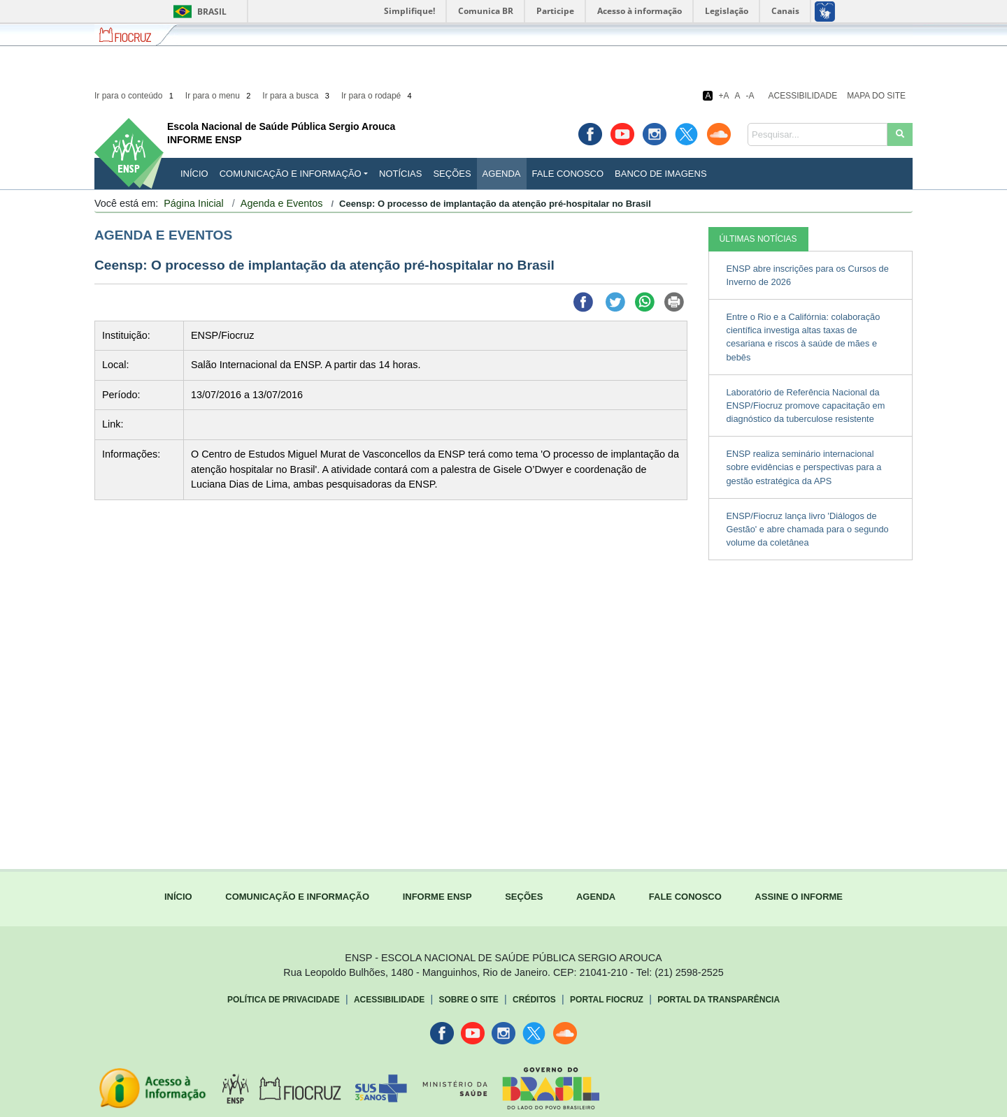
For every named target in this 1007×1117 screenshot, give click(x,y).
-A (750, 96)
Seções (452, 173)
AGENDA (595, 896)
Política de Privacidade (283, 1000)
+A (723, 96)
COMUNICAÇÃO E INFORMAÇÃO (297, 896)
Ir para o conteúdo (135, 96)
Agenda (502, 173)
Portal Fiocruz (606, 1000)
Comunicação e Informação (291, 173)
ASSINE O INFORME (799, 896)
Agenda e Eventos (282, 203)
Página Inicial (194, 203)
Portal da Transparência (718, 1000)
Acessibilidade (803, 96)
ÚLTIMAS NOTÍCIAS (758, 239)
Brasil (197, 11)
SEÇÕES (524, 896)
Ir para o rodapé (377, 96)
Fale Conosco (568, 173)
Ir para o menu (219, 96)
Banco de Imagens (660, 173)
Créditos (534, 1000)
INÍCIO (194, 173)
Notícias (400, 173)
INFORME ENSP (437, 896)
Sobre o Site (468, 1000)
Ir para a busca (296, 96)
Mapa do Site (876, 96)
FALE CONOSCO (685, 896)
